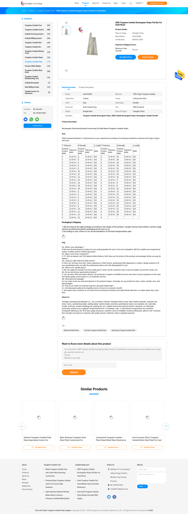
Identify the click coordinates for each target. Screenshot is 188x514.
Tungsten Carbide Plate (37, 62)
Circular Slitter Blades (37, 66)
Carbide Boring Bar (37, 83)
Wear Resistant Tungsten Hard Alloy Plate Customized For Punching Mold (73, 440)
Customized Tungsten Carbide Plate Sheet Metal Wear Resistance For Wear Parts (111, 440)
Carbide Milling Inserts (37, 38)
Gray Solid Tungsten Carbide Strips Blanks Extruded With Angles (87, 495)
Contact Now (37, 126)
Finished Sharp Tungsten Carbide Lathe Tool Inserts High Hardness (58, 484)
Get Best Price (126, 57)
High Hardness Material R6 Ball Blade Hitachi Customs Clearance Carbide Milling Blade (57, 495)
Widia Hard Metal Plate (71, 330)
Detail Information (69, 87)
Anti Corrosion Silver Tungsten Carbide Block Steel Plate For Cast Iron (147, 440)
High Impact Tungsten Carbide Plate (123, 330)
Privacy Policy (27, 489)
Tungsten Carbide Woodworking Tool (37, 77)
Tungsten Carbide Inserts (37, 29)
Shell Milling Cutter (37, 87)
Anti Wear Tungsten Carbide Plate (95, 330)
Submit (74, 372)
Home (24, 469)
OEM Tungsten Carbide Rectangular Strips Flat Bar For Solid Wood (88, 472)
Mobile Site (26, 486)
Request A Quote (157, 3)
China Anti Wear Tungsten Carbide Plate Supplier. (53, 510)
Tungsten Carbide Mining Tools (37, 52)
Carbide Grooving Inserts (37, 34)
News (24, 479)
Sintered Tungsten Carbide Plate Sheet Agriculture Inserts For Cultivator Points (37, 440)
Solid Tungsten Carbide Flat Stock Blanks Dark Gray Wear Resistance (88, 484)
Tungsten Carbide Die (37, 47)
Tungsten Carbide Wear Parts (37, 71)
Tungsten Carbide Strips (37, 57)
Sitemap (25, 483)
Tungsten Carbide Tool (37, 25)
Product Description (86, 87)
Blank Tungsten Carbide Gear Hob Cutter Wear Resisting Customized (56, 472)
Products (25, 473)
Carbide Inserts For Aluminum (37, 92)
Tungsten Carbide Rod (37, 42)
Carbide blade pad (82, 465)
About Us (25, 476)
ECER (151, 510)
